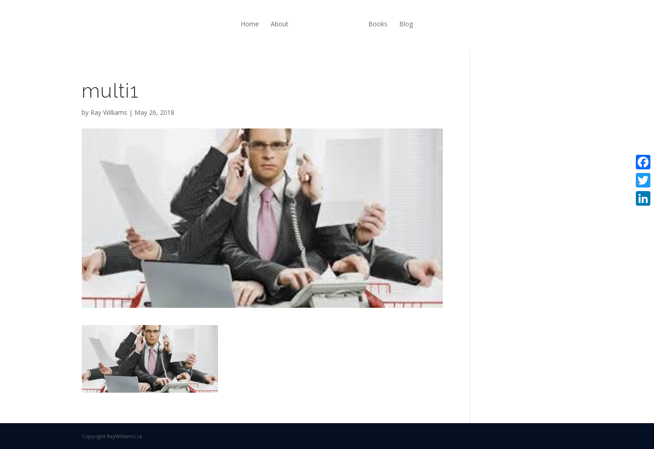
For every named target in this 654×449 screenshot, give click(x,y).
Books (377, 24)
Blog (406, 24)
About (279, 24)
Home (250, 24)
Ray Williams (108, 112)
